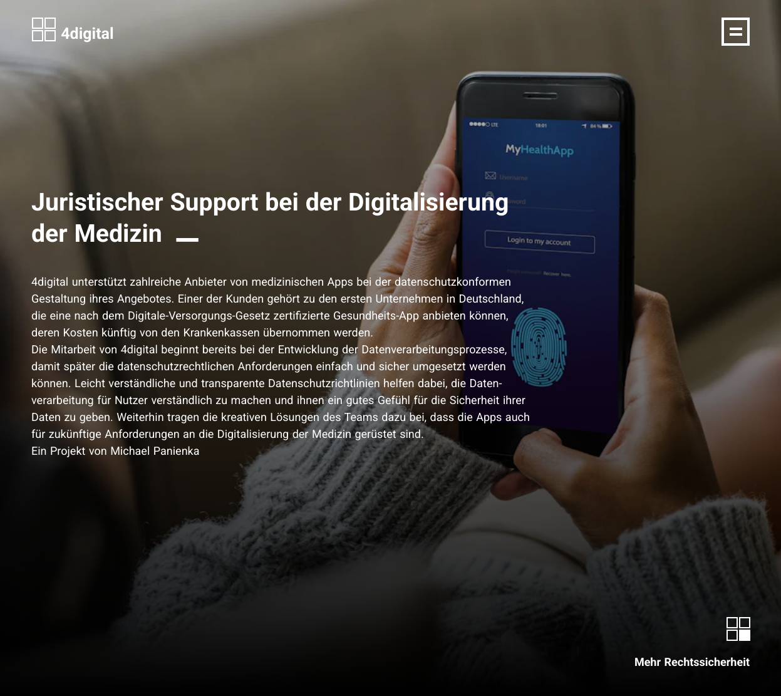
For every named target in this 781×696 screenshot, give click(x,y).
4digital (72, 30)
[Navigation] (736, 32)
